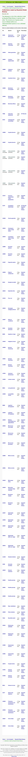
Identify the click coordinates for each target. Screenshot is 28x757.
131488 (4, 364)
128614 (4, 545)
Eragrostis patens (12, 262)
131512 (4, 298)
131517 (4, 195)
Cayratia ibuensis (11, 132)
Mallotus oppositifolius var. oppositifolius (12, 421)
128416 (4, 308)
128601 (4, 587)
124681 (4, 653)
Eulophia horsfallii (12, 282)
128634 (4, 103)
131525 (4, 78)
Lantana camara (11, 379)
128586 (4, 157)
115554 (4, 373)
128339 (4, 52)
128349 (4, 487)
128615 (4, 290)
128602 (4, 580)
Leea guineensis (11, 388)
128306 (4, 519)
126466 (4, 218)
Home (4, 6)
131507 (4, 262)
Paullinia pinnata (11, 580)
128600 (4, 596)
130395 (4, 379)
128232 (4, 228)
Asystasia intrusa (11, 78)
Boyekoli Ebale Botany (20, 6)
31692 (4, 564)
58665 (4, 405)
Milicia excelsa (11, 455)
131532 (4, 502)
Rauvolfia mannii (11, 618)
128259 (4, 419)
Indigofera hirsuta (12, 341)
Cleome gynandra (12, 218)
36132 (4, 282)
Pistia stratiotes (11, 612)
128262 (4, 151)
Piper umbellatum (12, 606)
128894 (4, 253)
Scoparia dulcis (11, 663)
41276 (4, 205)
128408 (4, 394)
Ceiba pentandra (11, 151)
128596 (4, 132)
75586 (4, 113)
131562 (4, 675)
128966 (4, 69)
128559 (4, 347)
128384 (4, 710)
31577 (4, 692)
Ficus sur (10, 298)
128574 (4, 663)
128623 (4, 570)
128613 (4, 535)
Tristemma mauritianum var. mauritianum (11, 703)
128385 (4, 701)
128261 (4, 358)
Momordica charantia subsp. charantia (11, 489)
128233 (4, 236)
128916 (4, 425)
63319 (4, 119)
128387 (4, 319)
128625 (4, 59)
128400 (4, 43)
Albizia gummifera (12, 52)
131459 (4, 556)
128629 (4, 612)
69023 (4, 388)
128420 (4, 633)
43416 (4, 35)
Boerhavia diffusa (12, 103)
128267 (4, 525)
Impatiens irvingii (11, 334)
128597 (4, 142)
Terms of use (14, 756)
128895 (4, 246)
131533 (4, 494)
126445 (4, 341)
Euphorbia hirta (11, 290)
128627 (4, 718)
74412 (4, 618)
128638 (4, 272)
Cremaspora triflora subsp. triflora (11, 230)
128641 (4, 433)
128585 (4, 183)
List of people (10, 6)
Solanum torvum (11, 685)
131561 (4, 669)
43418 (4, 328)
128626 (4, 726)
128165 (4, 480)
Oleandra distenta (12, 556)
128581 (4, 468)
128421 (4, 625)
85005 (4, 334)
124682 (4, 645)
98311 (4, 685)
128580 (4, 455)
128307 (4, 512)
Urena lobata (11, 718)
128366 (4, 88)
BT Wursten (23, 35)
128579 (4, 170)
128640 (4, 443)
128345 (4, 606)
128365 (4, 96)
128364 (4, 412)
